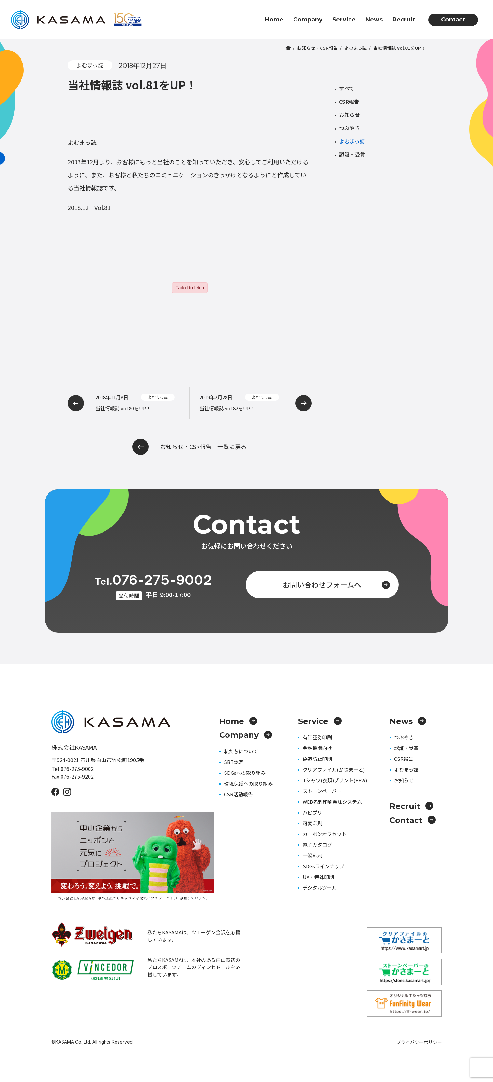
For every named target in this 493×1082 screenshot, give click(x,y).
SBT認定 (233, 762)
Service (344, 19)
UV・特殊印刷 (318, 876)
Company (307, 19)
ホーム (288, 48)
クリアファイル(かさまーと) (334, 769)
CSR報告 (349, 101)
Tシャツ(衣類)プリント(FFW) (335, 780)
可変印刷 (312, 823)
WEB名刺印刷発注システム (332, 801)
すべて (346, 88)
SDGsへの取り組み (245, 772)
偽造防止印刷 (317, 758)
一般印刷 (312, 855)
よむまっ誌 (355, 48)
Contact (453, 19)
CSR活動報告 (238, 794)
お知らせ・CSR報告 (317, 48)
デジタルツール (320, 887)
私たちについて (241, 751)
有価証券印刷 (317, 737)
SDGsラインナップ (323, 866)
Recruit (403, 19)
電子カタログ (317, 844)
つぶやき (349, 128)
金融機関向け (317, 748)
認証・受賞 (352, 154)
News (374, 19)
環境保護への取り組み (248, 783)
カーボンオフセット (325, 833)
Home (274, 19)
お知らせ (349, 114)
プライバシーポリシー (419, 1042)
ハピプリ (312, 812)
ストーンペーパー (322, 791)
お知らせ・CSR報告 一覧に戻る (189, 447)
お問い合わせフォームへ (336, 584)
